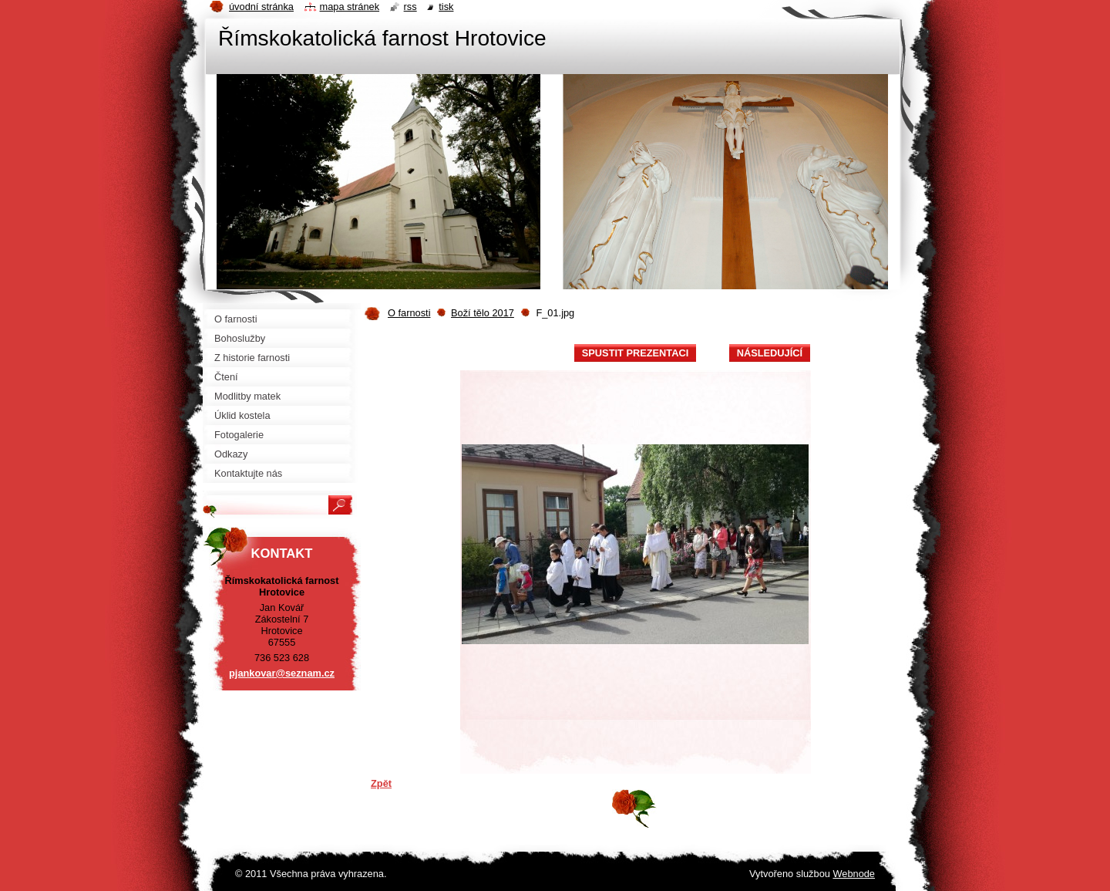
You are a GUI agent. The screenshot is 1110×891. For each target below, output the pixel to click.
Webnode (853, 873)
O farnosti (409, 313)
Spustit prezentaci (635, 353)
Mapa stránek (350, 6)
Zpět (381, 783)
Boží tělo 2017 (482, 313)
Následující (769, 353)
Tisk (446, 6)
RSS (410, 6)
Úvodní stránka (261, 6)
